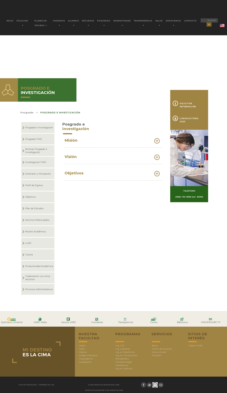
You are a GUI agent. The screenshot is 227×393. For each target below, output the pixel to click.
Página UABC (195, 345)
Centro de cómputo (162, 348)
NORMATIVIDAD (122, 21)
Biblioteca (182, 322)
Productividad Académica (39, 266)
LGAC (28, 243)
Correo (154, 322)
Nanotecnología (123, 362)
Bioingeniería (122, 358)
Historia (83, 352)
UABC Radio (40, 322)
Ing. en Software (123, 368)
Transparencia (125, 322)
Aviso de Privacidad (28, 385)
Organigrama (86, 358)
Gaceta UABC (68, 322)
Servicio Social (159, 352)
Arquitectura (121, 365)
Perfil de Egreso (34, 185)
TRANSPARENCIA (143, 21)
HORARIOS (59, 21)
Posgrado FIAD (33, 139)
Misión (82, 345)
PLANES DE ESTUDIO (40, 23)
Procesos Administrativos (39, 289)
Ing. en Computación (126, 355)
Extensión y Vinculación (38, 173)
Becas (155, 345)
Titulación (156, 355)
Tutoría (29, 254)
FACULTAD (22, 21)
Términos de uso (46, 385)
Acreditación (85, 362)
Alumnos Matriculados (37, 220)
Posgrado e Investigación (60, 112)
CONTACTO (190, 21)
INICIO (10, 21)
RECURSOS (88, 21)
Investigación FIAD (35, 162)
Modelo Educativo (88, 355)
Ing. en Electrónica (124, 352)
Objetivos (30, 196)
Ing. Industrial (122, 348)
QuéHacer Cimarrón (12, 322)
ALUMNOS (73, 21)
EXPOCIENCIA (173, 21)
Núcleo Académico (35, 231)
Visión (82, 348)
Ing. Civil (119, 345)
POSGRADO (103, 21)
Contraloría (97, 322)
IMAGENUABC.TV (210, 322)
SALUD (159, 21)
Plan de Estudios (34, 208)
